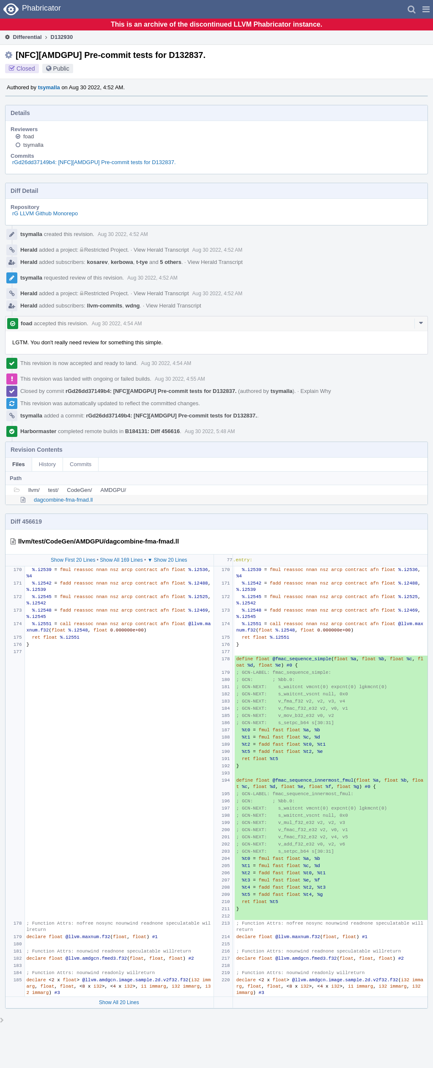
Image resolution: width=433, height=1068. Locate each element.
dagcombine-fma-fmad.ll (63, 500)
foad (28, 136)
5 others (170, 262)
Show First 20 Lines (73, 560)
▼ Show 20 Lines (167, 560)
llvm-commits (105, 305)
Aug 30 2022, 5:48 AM (210, 431)
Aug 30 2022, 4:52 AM (123, 234)
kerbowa (122, 262)
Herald (28, 250)
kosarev (97, 262)
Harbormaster (38, 431)
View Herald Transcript (161, 250)
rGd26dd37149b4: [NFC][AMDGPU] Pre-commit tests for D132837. (94, 162)
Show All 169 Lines (121, 560)
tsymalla (49, 87)
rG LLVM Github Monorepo (45, 213)
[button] (426, 9)
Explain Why (316, 391)
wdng (133, 305)
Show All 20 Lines (119, 1002)
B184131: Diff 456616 (152, 431)
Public (61, 68)
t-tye (142, 262)
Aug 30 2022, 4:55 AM (180, 379)
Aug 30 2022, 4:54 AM (117, 324)
